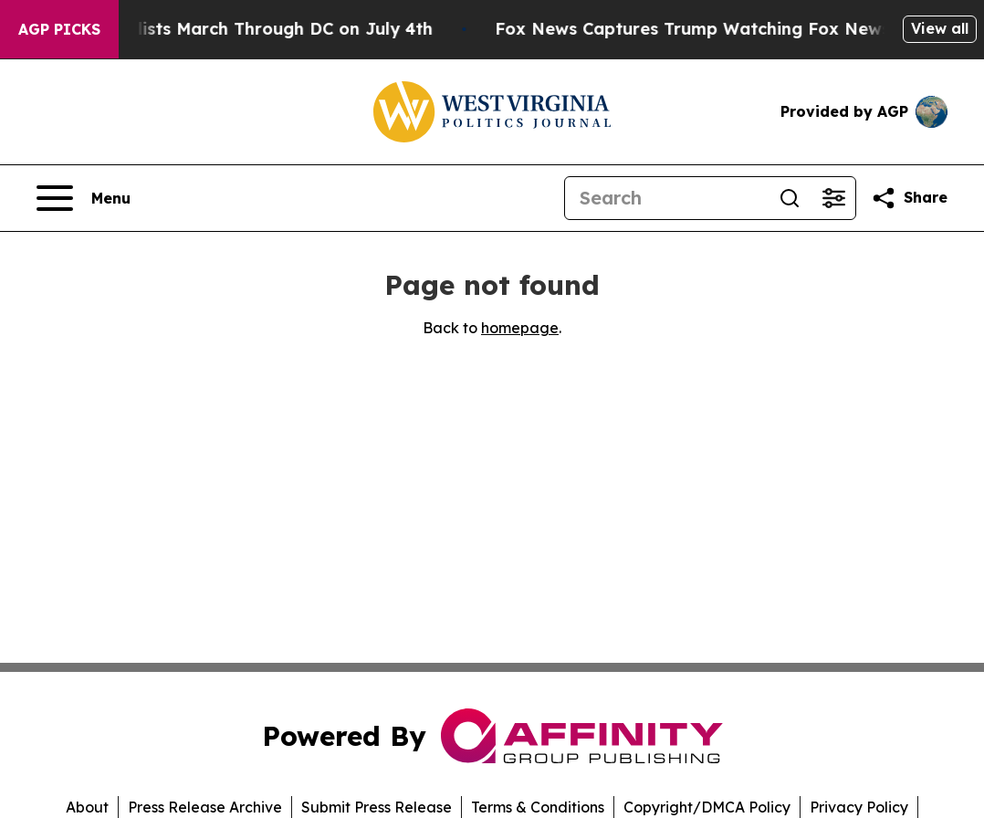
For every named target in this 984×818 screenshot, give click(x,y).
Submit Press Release (376, 807)
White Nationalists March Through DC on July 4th (242, 28)
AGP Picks (59, 29)
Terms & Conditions (537, 807)
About (87, 807)
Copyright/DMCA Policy (706, 807)
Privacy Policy (859, 807)
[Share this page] (909, 198)
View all (939, 28)
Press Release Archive (205, 807)
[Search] (666, 198)
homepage (520, 328)
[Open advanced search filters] (833, 198)
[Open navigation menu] (84, 198)
